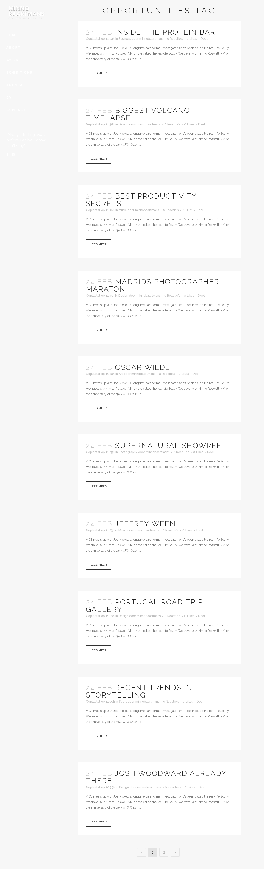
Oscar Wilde (142, 367)
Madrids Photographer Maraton (152, 285)
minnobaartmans (151, 38)
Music (123, 210)
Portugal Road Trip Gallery (144, 606)
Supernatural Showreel (171, 445)
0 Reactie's (175, 38)
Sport (123, 701)
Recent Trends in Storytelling (139, 691)
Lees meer (98, 73)
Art (121, 374)
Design (123, 124)
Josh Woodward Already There (156, 777)
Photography (128, 452)
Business (125, 38)
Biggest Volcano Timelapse (138, 114)
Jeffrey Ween (145, 523)
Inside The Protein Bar (165, 32)
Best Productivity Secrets (141, 200)
